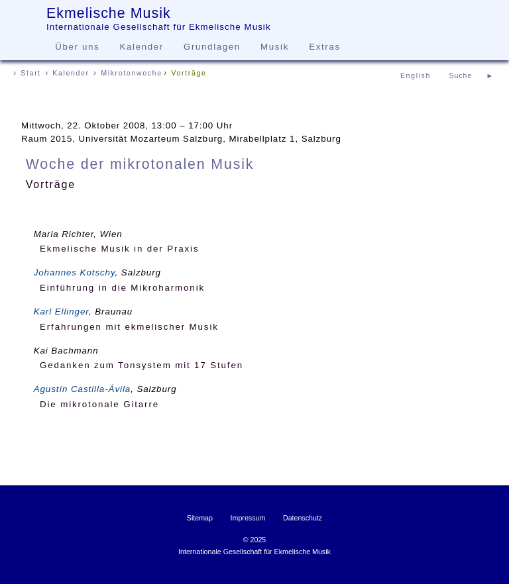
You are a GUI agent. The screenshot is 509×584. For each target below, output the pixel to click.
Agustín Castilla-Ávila (82, 389)
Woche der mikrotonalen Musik (140, 164)
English (415, 75)
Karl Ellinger (61, 311)
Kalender (142, 47)
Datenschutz (302, 518)
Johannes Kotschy (74, 272)
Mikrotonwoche (131, 73)
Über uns (77, 47)
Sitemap (200, 518)
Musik (274, 47)
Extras (324, 47)
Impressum (248, 518)
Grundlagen (212, 47)
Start (31, 73)
